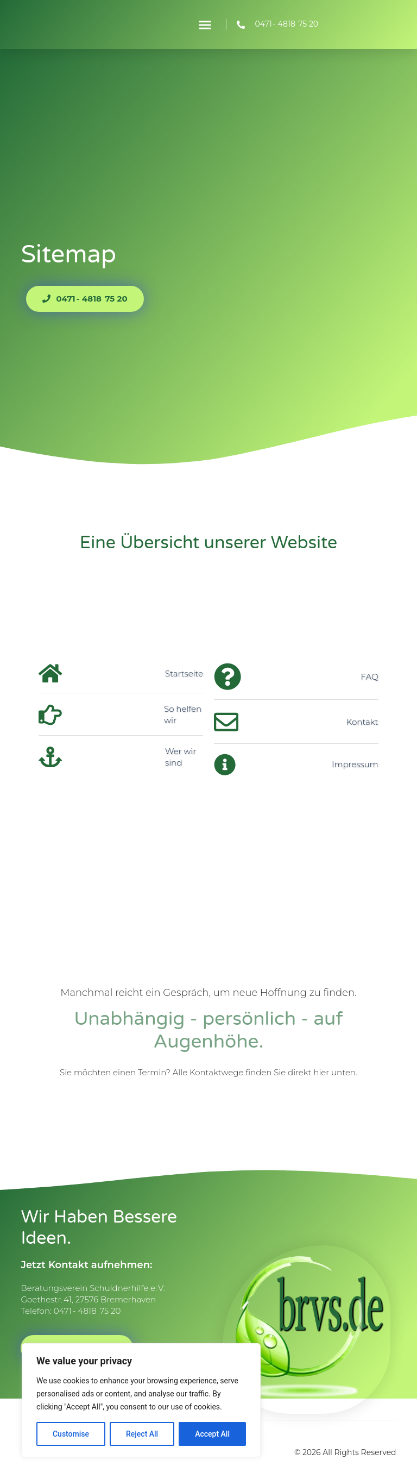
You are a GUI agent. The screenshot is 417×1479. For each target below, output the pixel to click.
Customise (71, 1434)
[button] (205, 24)
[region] (141, 1400)
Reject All (142, 1434)
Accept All (212, 1434)
